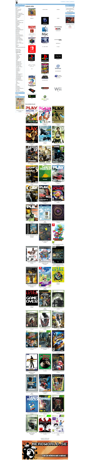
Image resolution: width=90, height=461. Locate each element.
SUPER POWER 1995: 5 (58, 201)
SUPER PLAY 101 (58, 182)
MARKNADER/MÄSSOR (19, 29)
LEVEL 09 (44, 142)
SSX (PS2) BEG (44, 392)
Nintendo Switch (18, 65)
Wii (16, 81)
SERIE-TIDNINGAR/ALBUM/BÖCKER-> (20, 47)
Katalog (19, 4)
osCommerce (47, 439)
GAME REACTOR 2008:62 (58, 143)
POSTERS (17, 45)
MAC (17, 60)
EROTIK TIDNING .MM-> (19, 22)
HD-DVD (17, 25)
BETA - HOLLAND (18, 9)
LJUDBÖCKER (18, 28)
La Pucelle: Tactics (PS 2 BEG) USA (58, 371)
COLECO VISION (45, 9)
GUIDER (58, 18)
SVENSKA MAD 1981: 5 (20, 110)
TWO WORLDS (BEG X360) (45, 348)
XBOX (17, 82)
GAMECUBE (18, 57)
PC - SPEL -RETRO (45, 46)
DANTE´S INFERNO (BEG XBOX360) (32, 328)
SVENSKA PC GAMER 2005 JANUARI (45, 163)
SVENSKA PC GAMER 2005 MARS (58, 163)
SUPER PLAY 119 (32, 221)
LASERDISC (18, 27)
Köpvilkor (17, 94)
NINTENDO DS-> (18, 64)
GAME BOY (32, 18)
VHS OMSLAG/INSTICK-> (20, 88)
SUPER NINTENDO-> (19, 80)
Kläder (17, 26)
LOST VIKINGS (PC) (45, 241)
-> (18, 52)
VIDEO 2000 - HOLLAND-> (20, 91)
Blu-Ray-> (17, 11)
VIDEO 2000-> (18, 90)
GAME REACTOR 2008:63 (32, 163)
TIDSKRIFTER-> (18, 51)
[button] (63, 1)
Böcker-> (17, 12)
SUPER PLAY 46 (31, 143)
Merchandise (18, 30)
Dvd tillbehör (18, 21)
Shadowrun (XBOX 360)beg (58, 328)
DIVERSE (58, 9)
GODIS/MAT (18, 24)
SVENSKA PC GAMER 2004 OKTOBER (32, 183)
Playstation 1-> (18, 68)
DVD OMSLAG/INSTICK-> (20, 20)
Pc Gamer (58, 46)
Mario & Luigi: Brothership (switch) (58, 244)
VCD (16, 84)
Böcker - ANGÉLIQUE (19, 13)
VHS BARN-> (18, 86)
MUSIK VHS (18, 31)
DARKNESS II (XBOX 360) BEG (58, 412)
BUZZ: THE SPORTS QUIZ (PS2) (58, 392)
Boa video (47, 438)
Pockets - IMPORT (18, 42)
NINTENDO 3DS (18, 61)
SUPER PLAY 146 (45, 202)
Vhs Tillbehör (18, 89)
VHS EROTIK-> (18, 87)
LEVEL (17, 59)
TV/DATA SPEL (23, 4)
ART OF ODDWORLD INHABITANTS (58, 221)
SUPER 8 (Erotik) (18, 50)
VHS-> (17, 85)
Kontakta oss (18, 95)
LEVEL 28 (31, 306)
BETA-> (17, 8)
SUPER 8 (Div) (18, 49)
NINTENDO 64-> (18, 62)
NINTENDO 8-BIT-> (19, 63)
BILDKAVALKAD (18, 10)
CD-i (16, 53)
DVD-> (17, 19)
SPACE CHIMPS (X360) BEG (31, 348)
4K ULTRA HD (18, 7)
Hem (16, 4)
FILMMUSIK (17, 23)
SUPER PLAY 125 (32, 202)
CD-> (16, 18)
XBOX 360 (17, 83)
